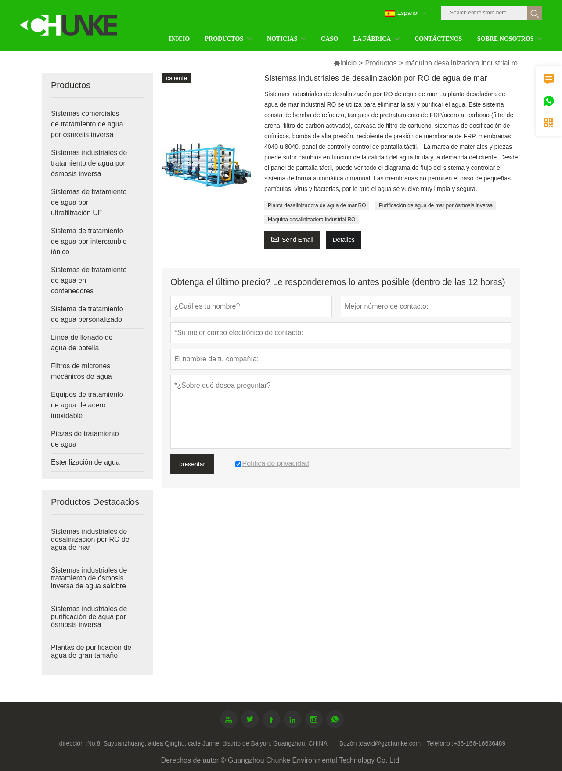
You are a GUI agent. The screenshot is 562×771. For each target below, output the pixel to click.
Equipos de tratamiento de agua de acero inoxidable (87, 405)
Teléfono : (440, 743)
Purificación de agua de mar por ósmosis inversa (436, 205)
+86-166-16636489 (480, 743)
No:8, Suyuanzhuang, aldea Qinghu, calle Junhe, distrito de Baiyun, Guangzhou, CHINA (207, 743)
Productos (380, 63)
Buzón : (349, 743)
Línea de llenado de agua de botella (82, 343)
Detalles (343, 239)
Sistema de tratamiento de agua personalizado (87, 314)
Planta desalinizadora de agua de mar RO (317, 205)
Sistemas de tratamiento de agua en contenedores (89, 280)
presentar (192, 464)
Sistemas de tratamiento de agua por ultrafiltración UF (89, 202)
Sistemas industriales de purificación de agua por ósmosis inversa (89, 616)
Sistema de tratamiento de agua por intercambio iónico (89, 241)
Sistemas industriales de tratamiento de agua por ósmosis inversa (89, 163)
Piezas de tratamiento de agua (85, 439)
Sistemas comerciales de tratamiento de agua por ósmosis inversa (87, 124)
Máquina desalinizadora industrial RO (311, 219)
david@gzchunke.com (390, 743)
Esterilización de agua (85, 462)
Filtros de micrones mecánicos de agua (81, 371)
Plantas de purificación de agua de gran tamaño (91, 651)
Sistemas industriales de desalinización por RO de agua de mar (90, 539)
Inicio (348, 63)
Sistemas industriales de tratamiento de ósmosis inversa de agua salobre (89, 578)
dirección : (73, 743)
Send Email (292, 238)
